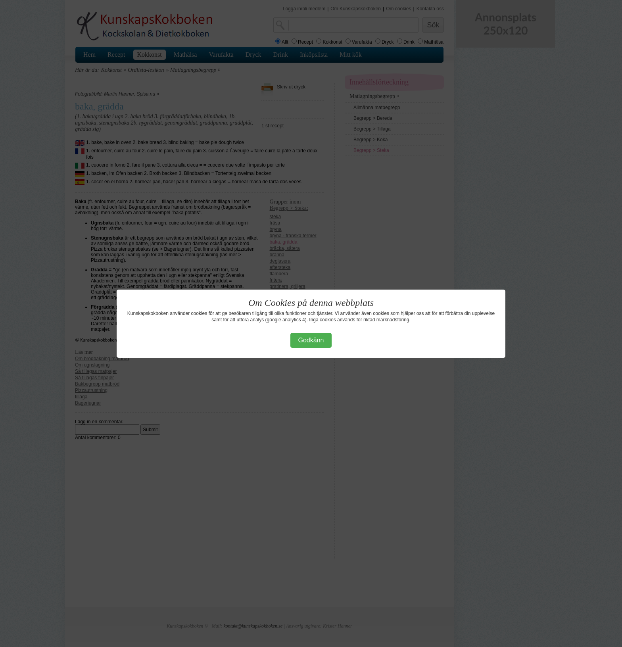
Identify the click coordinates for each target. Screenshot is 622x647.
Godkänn (311, 340)
